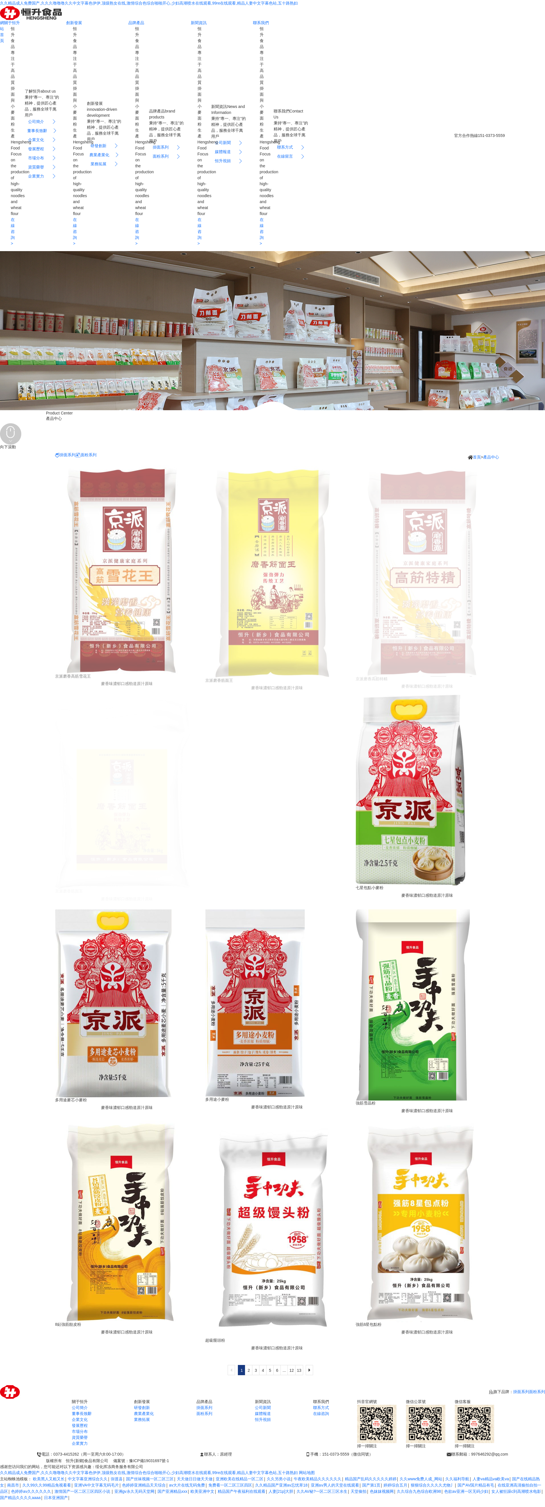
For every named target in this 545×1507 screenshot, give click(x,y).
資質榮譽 (80, 1437)
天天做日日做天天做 (195, 1479)
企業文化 (80, 1419)
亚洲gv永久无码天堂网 (134, 1491)
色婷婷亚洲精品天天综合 (144, 1485)
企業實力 (80, 1443)
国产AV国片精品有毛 (476, 1485)
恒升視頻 (263, 1419)
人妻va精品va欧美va (491, 1479)
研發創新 (142, 1407)
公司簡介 (80, 1407)
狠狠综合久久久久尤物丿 (432, 1485)
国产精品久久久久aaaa (20, 1497)
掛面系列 (65, 455)
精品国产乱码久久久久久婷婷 (371, 1479)
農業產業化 (144, 1413)
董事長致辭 (82, 1413)
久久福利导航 (457, 1479)
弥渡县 (117, 1479)
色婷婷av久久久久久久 (31, 1491)
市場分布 (80, 1431)
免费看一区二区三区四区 (230, 1485)
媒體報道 (263, 1413)
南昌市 (13, 1485)
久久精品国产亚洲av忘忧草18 (281, 1485)
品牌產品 (136, 22)
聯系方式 (321, 1407)
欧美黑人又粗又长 (49, 1479)
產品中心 (491, 457)
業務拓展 (142, 1419)
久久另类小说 (279, 1479)
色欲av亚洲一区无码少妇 (466, 1491)
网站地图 (307, 1472)
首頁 (477, 457)
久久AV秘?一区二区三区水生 (322, 1491)
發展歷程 (80, 1425)
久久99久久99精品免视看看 (46, 1485)
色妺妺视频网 (382, 1491)
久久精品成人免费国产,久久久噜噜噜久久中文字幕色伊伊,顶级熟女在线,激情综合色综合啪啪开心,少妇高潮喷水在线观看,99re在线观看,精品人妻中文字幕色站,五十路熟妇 (149, 3)
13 (299, 1370)
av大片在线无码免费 (187, 1485)
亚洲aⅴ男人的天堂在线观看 (335, 1485)
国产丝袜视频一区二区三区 (150, 1479)
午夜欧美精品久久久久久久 (317, 1479)
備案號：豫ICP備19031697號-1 (141, 1460)
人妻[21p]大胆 (281, 1491)
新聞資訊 (199, 22)
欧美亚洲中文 (202, 1491)
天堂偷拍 (358, 1491)
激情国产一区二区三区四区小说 (82, 1491)
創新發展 (74, 22)
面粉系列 (86, 455)
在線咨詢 (321, 1413)
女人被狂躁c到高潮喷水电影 (516, 1491)
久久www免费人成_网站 (421, 1479)
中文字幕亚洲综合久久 (88, 1479)
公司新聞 (263, 1407)
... (284, 1370)
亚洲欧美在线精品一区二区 (239, 1479)
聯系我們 (261, 22)
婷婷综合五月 (395, 1485)
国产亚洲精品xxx (172, 1491)
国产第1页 (371, 1485)
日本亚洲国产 (56, 1497)
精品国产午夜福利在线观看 (241, 1491)
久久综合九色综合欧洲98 (419, 1491)
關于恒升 (12, 22)
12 (291, 1370)
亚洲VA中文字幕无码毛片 (96, 1485)
